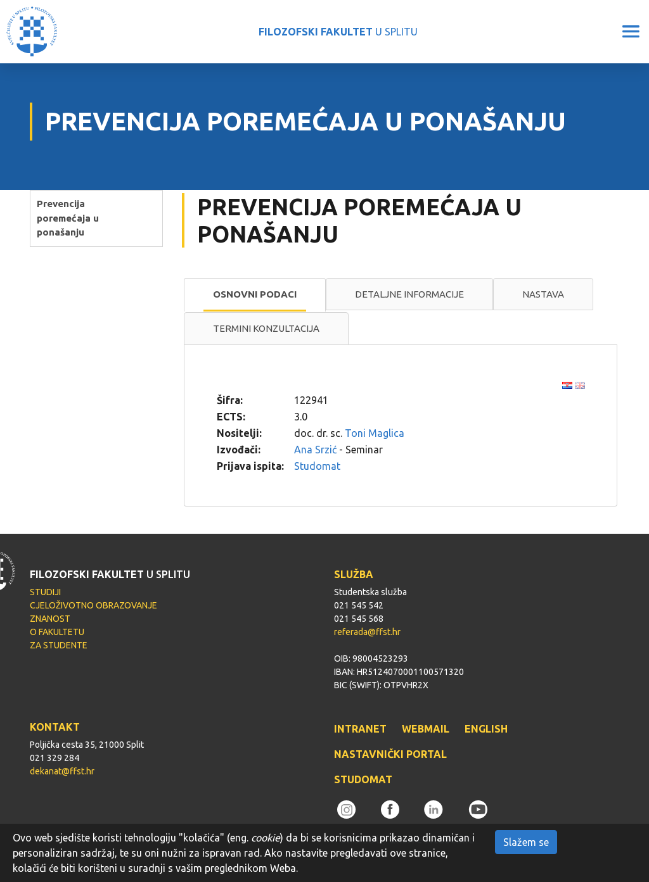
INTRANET (360, 728)
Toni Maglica (374, 433)
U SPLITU (338, 31)
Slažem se (526, 842)
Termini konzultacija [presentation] (266, 328)
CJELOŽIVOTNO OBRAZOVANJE (93, 605)
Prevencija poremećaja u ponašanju (68, 217)
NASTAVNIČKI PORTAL (390, 754)
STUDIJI (45, 592)
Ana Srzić (315, 449)
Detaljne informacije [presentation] (409, 294)
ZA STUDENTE (58, 645)
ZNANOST (50, 619)
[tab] (255, 295)
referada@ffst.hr (367, 632)
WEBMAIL (425, 728)
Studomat (317, 466)
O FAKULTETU (57, 632)
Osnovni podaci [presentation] (255, 294)
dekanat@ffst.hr (62, 771)
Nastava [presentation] (543, 294)
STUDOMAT (363, 779)
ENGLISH (486, 728)
